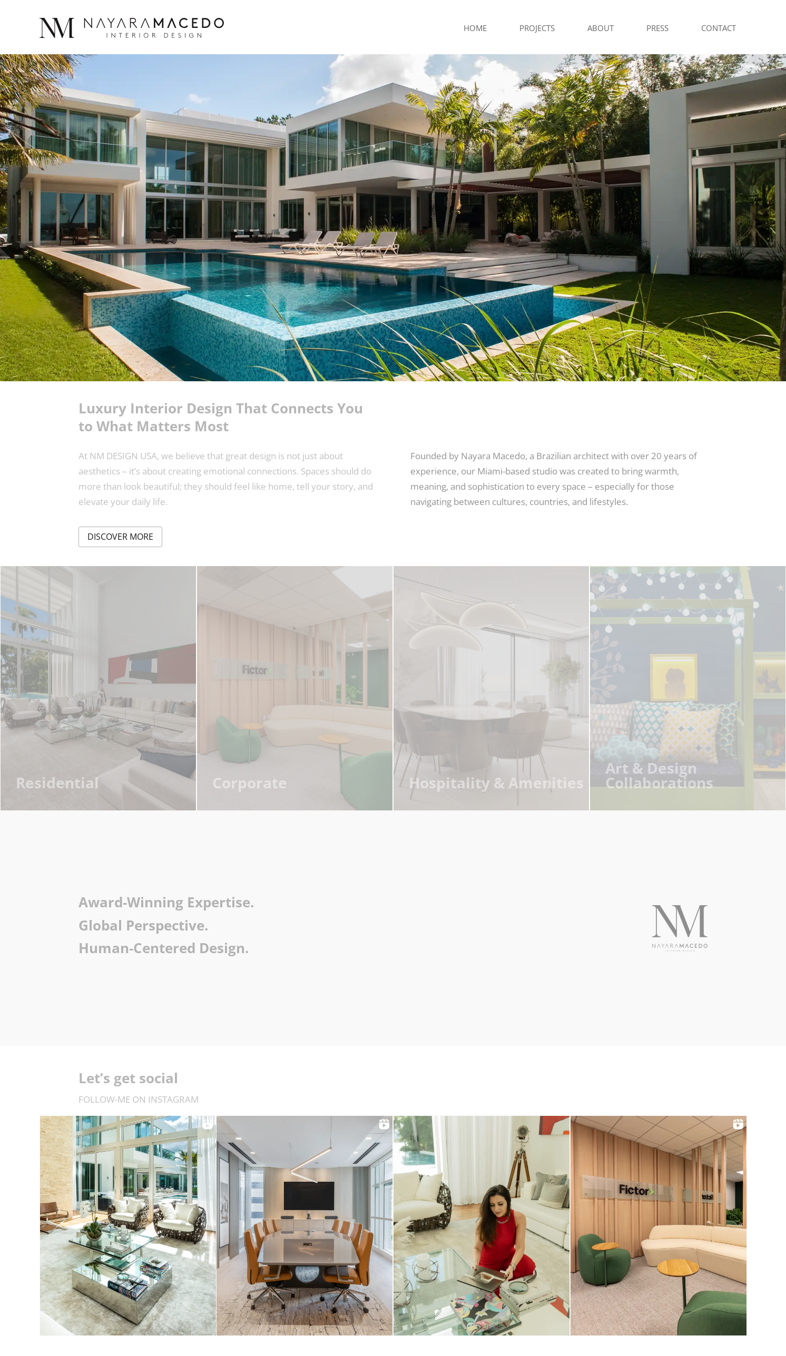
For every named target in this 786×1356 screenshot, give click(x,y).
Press (657, 28)
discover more (120, 536)
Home (475, 28)
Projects (537, 28)
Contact (718, 28)
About (600, 28)
